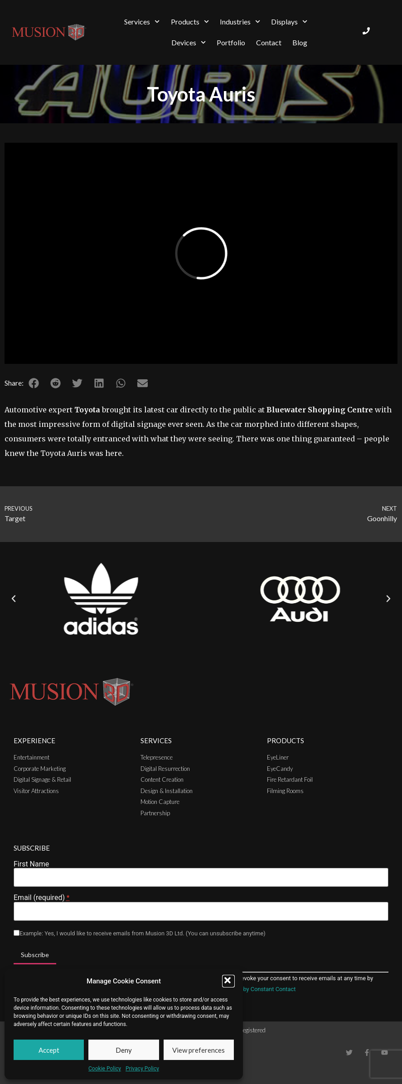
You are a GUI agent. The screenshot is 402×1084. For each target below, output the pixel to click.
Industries (240, 22)
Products (190, 22)
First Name (31, 864)
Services (142, 22)
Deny (124, 1050)
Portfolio (231, 42)
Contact (268, 42)
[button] (228, 981)
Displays (289, 22)
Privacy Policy (142, 1068)
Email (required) (41, 897)
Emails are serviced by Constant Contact (244, 989)
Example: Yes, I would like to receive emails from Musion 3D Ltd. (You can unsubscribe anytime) (142, 934)
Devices (188, 42)
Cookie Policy (104, 1068)
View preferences (198, 1050)
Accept (49, 1050)
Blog (299, 42)
